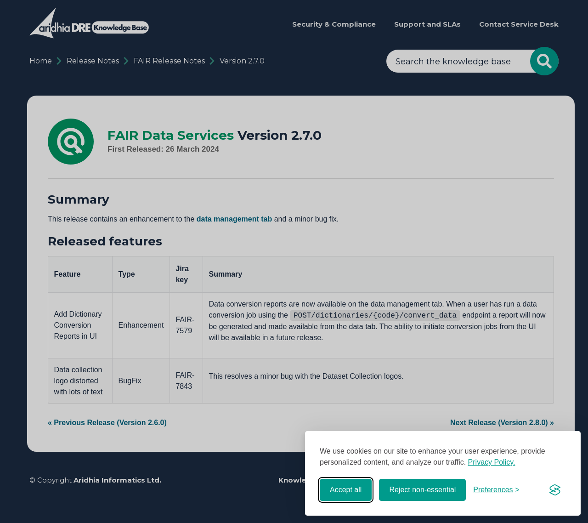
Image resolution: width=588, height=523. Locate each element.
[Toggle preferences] (496, 490)
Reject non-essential (422, 490)
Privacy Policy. (491, 462)
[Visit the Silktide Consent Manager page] (555, 490)
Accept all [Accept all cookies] (346, 490)
